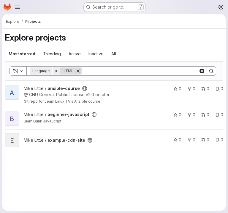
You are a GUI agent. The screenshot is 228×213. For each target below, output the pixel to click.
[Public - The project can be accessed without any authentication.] (84, 88)
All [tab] (113, 53)
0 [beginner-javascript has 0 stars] (177, 114)
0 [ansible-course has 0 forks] (191, 88)
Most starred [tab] (22, 53)
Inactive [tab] (96, 53)
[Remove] (78, 71)
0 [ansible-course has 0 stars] (177, 88)
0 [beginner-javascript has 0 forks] (191, 114)
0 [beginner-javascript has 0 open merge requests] (205, 114)
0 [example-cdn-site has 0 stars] (177, 139)
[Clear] (201, 71)
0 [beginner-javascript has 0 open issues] (219, 114)
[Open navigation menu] (17, 7)
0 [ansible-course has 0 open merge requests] (205, 88)
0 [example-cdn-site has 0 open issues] (219, 139)
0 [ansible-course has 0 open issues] (219, 88)
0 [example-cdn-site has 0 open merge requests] (205, 139)
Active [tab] (75, 53)
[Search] (140, 71)
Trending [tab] (52, 53)
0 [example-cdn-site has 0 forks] (191, 139)
